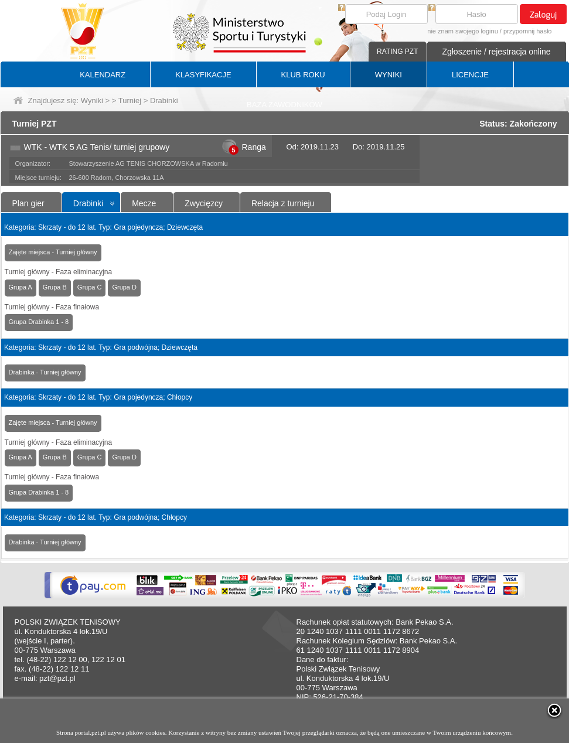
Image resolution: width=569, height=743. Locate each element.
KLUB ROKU (303, 74)
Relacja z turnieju (282, 203)
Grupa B (55, 287)
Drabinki (88, 203)
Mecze (144, 203)
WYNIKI (388, 74)
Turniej (129, 100)
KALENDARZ (102, 74)
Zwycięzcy (204, 203)
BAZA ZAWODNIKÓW (284, 104)
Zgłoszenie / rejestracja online (496, 51)
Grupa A (20, 287)
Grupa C (89, 287)
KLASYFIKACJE (203, 74)
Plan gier (28, 203)
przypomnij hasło (527, 31)
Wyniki (92, 100)
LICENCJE (470, 74)
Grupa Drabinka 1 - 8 (39, 321)
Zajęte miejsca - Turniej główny (53, 251)
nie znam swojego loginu (462, 31)
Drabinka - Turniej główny (45, 372)
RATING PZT (397, 51)
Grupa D (124, 287)
